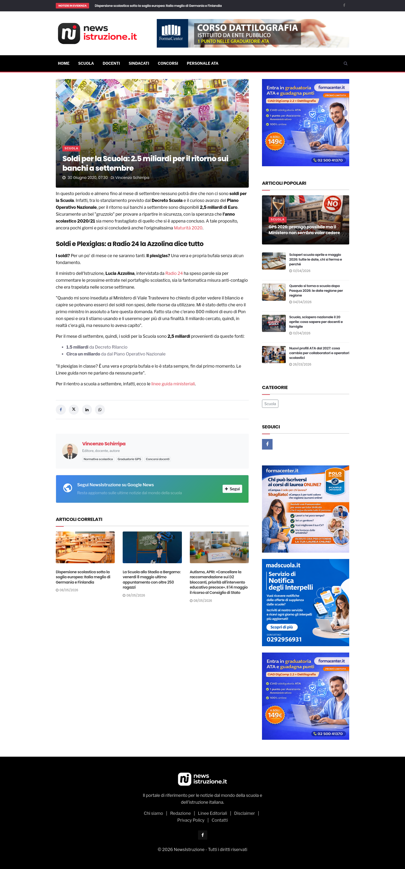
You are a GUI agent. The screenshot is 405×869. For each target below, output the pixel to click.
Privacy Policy (190, 820)
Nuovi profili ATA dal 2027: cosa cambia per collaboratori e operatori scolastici (319, 353)
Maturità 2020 (188, 227)
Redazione (180, 813)
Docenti (111, 63)
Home (64, 63)
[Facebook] (344, 5)
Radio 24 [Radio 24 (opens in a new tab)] (174, 273)
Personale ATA (203, 63)
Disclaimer (244, 813)
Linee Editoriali (212, 813)
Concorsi (168, 63)
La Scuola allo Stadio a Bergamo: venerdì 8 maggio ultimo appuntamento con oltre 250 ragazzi (152, 579)
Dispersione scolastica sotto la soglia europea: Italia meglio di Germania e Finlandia (158, 5)
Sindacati (139, 63)
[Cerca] (345, 63)
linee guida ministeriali (173, 383)
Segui (232, 489)
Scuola (86, 63)
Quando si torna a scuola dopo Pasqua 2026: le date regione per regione (316, 290)
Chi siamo (153, 813)
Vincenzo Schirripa (132, 177)
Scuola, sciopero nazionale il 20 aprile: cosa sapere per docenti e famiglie (316, 322)
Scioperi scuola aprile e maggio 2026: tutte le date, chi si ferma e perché (315, 259)
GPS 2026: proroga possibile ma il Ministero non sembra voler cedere (304, 230)
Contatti (220, 820)
